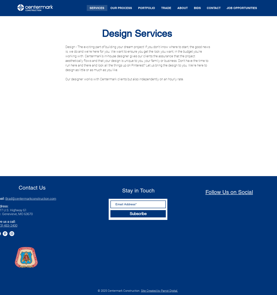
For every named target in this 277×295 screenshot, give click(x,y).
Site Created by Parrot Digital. (159, 291)
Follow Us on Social (229, 192)
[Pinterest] (5, 233)
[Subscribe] (138, 213)
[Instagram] (11, 233)
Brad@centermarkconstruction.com (30, 199)
